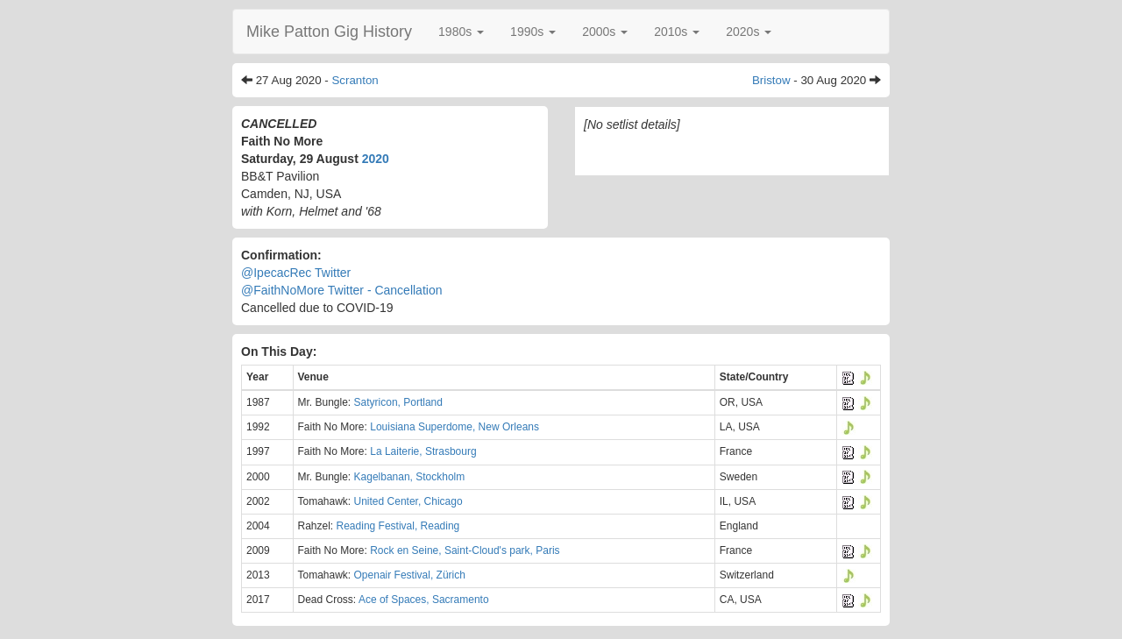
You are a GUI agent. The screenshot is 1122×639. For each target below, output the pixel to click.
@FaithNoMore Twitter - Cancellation (341, 290)
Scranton (354, 80)
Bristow (771, 80)
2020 (375, 159)
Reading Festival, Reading (398, 526)
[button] (461, 31)
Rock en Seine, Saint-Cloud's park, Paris (464, 550)
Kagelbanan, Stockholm (409, 477)
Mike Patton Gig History (329, 31)
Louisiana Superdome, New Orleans (454, 427)
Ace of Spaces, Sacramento (424, 599)
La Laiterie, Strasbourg (423, 451)
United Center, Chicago (408, 501)
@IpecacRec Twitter (296, 273)
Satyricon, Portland (398, 402)
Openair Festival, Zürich (409, 575)
